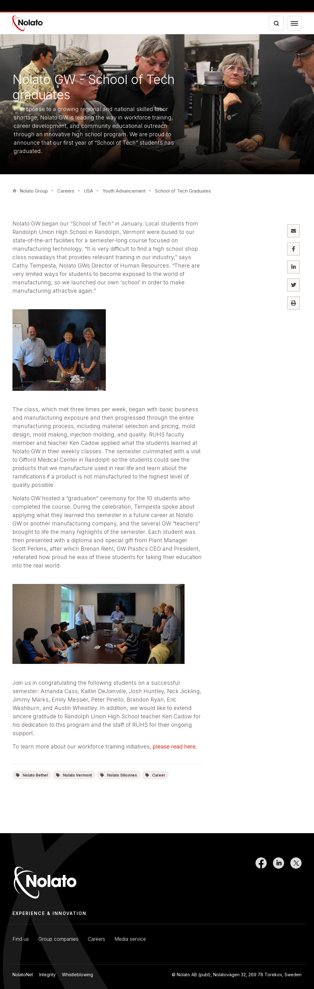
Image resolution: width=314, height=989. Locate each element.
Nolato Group (34, 191)
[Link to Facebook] (261, 878)
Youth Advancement (124, 191)
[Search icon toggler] (276, 23)
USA (88, 191)
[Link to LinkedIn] (278, 878)
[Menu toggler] (294, 23)
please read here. (175, 746)
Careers (65, 191)
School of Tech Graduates (183, 191)
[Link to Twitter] (296, 878)
